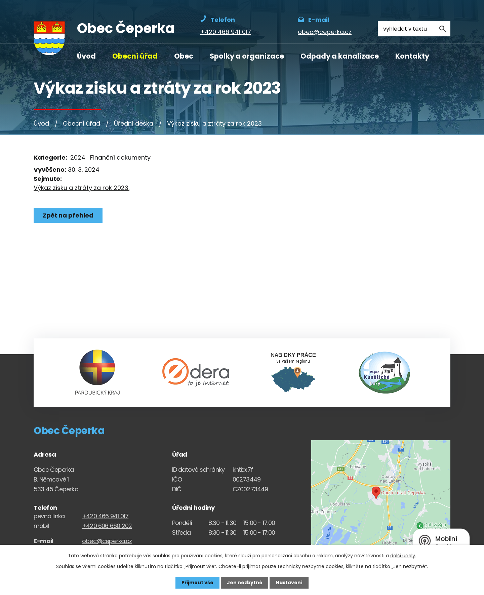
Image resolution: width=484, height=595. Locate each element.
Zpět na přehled (68, 215)
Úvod (86, 56)
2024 (77, 157)
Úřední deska (133, 123)
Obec (183, 56)
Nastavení (289, 582)
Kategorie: (50, 157)
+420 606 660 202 (107, 526)
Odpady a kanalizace (339, 56)
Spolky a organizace (247, 56)
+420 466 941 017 (105, 516)
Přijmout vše (197, 582)
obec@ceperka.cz (107, 541)
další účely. (403, 555)
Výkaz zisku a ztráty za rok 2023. (81, 188)
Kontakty (412, 56)
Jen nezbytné (244, 582)
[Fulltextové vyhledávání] (414, 28)
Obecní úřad (135, 56)
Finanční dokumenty (120, 157)
